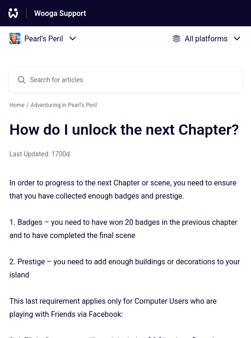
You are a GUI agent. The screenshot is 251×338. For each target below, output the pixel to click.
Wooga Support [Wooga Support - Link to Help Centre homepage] (60, 13)
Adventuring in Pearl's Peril (63, 105)
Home (16, 105)
